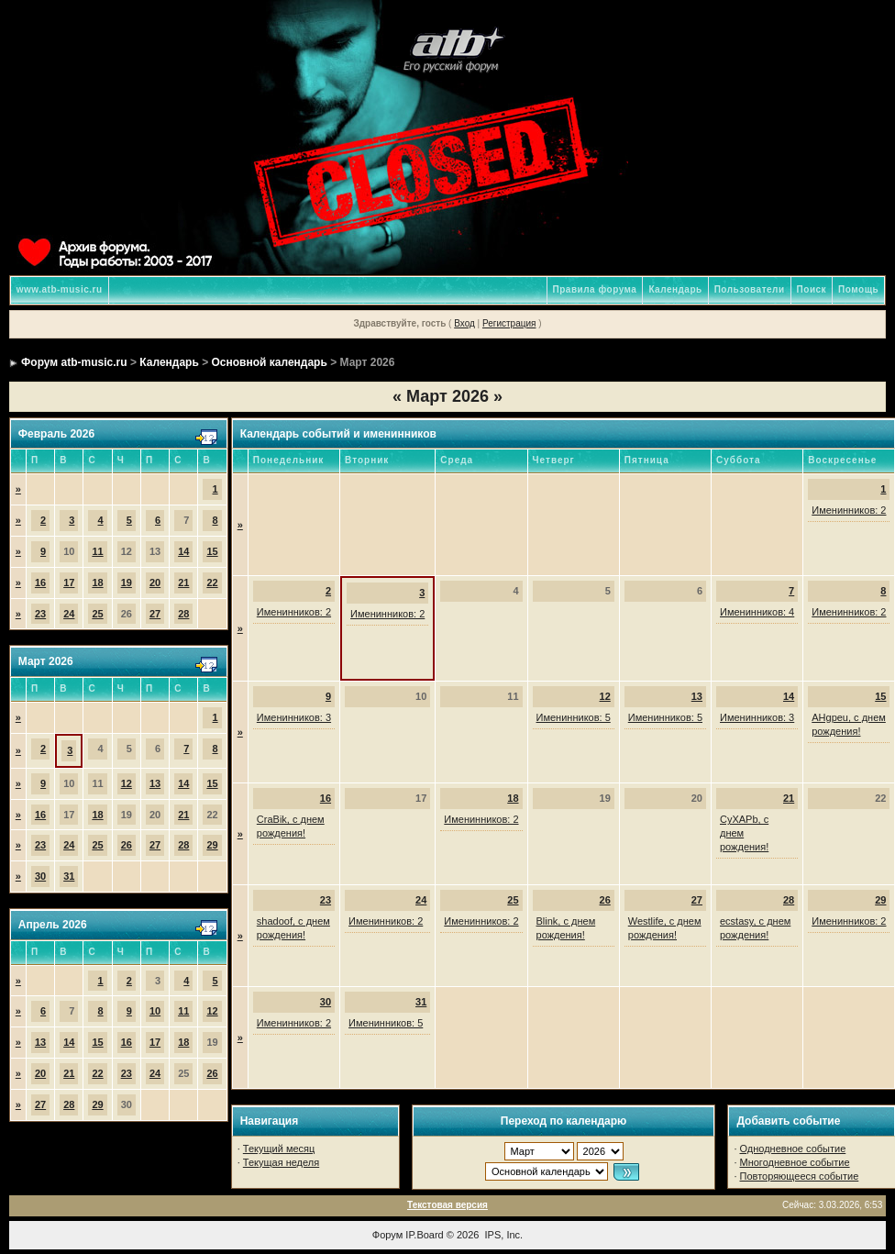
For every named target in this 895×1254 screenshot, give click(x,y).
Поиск (812, 289)
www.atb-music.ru (60, 289)
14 (183, 551)
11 (97, 551)
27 (154, 613)
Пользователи (749, 289)
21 (183, 582)
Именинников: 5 (573, 717)
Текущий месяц (279, 1148)
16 (40, 582)
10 (154, 1010)
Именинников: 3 (294, 717)
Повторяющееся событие (799, 1176)
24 (68, 613)
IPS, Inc (503, 1234)
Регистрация (509, 323)
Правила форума (595, 289)
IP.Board (424, 1234)
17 (68, 582)
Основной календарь (269, 362)
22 (211, 582)
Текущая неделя (281, 1162)
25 (97, 613)
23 (40, 613)
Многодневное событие (795, 1162)
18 (97, 582)
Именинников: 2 (849, 510)
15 (211, 551)
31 (68, 876)
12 (126, 783)
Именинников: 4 (757, 611)
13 (154, 783)
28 (183, 613)
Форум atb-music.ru (74, 362)
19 (126, 582)
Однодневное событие (793, 1148)
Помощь (858, 289)
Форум (387, 1234)
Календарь (675, 289)
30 (40, 876)
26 (126, 844)
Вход (464, 323)
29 (211, 844)
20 (154, 582)
